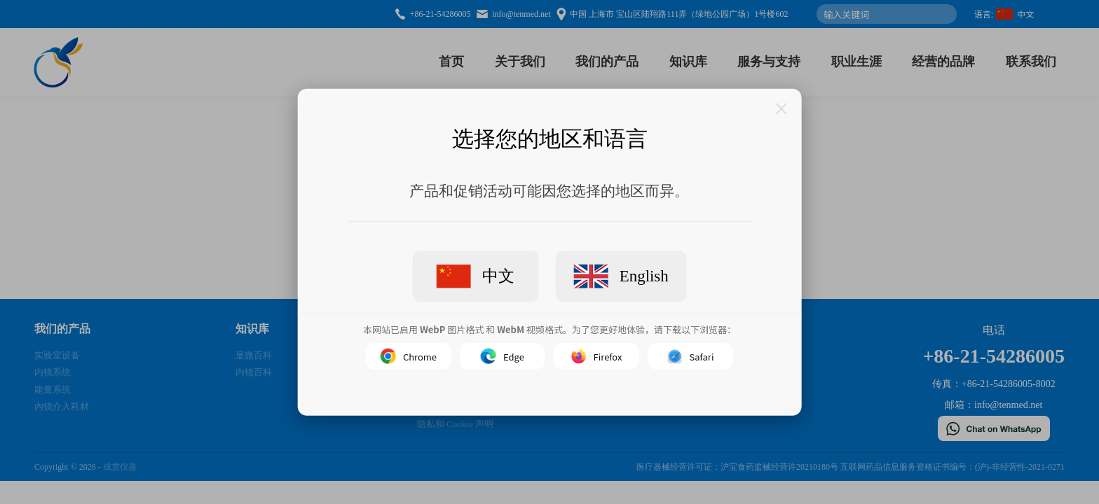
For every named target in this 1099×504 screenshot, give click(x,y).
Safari (690, 356)
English (620, 276)
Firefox (596, 356)
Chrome (409, 356)
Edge (502, 356)
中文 (475, 276)
